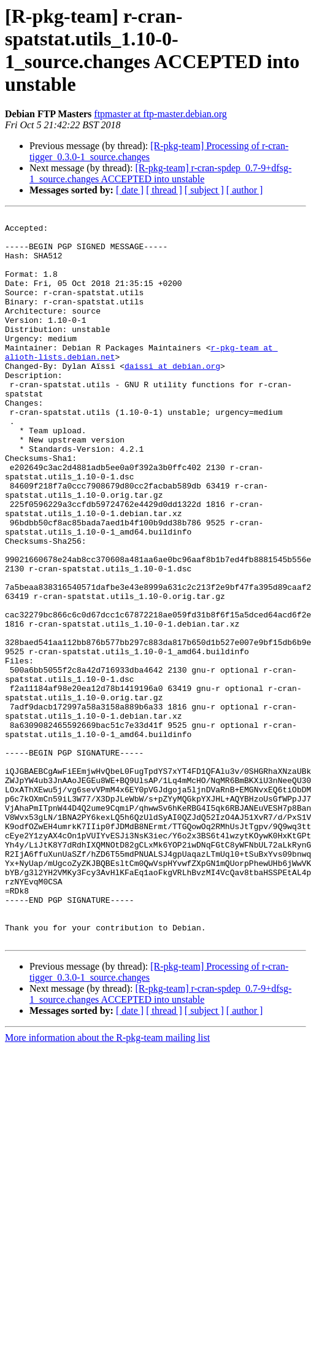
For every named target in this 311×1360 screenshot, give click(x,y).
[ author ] (244, 190)
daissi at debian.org (172, 397)
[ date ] (130, 190)
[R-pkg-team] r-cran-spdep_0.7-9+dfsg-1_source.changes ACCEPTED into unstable (160, 173)
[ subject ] (204, 190)
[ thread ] (164, 190)
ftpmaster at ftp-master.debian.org (160, 114)
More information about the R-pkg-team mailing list (107, 1183)
